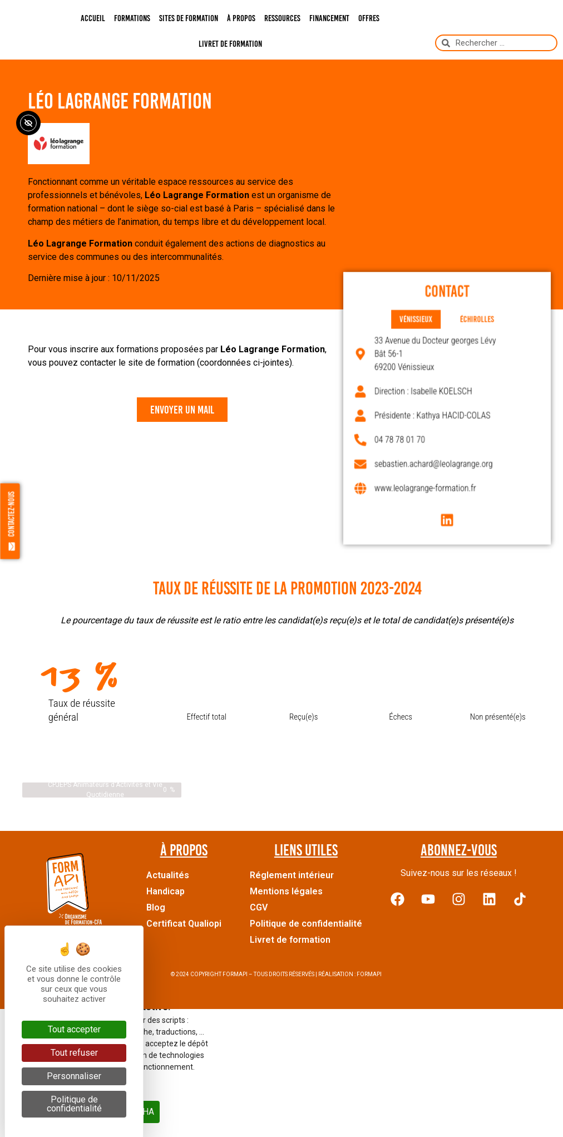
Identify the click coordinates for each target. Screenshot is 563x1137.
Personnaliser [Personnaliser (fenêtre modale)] (74, 1076)
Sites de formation (188, 18)
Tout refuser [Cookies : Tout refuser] (74, 1052)
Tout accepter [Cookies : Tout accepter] (74, 1029)
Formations (132, 18)
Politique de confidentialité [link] (74, 1104)
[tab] (420, 330)
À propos (241, 18)
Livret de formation (230, 43)
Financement (329, 18)
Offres (368, 18)
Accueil (93, 18)
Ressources (282, 18)
